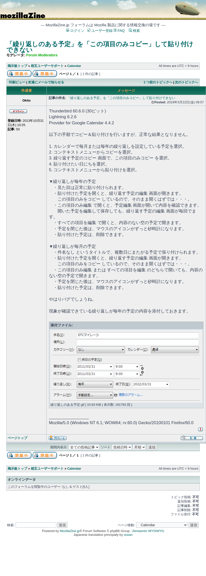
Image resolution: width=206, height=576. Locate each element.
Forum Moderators (42, 55)
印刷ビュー (17, 82)
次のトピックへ (186, 82)
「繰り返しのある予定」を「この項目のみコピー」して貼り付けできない (99, 46)
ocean (128, 535)
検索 (134, 31)
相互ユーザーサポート (47, 66)
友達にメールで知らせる (46, 82)
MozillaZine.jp (70, 531)
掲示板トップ (17, 66)
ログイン (75, 31)
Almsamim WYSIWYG (148, 531)
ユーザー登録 (100, 31)
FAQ (119, 31)
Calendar (74, 66)
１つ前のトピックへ (157, 82)
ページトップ (17, 438)
